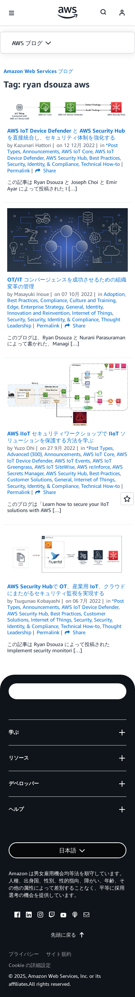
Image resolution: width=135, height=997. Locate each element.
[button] (67, 43)
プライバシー (24, 954)
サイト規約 (58, 954)
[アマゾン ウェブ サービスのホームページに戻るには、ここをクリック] (67, 12)
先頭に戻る (68, 935)
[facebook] (17, 916)
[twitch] (52, 916)
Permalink (18, 170)
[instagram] (40, 916)
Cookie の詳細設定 (30, 965)
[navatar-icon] (122, 13)
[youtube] (63, 916)
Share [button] (45, 170)
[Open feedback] (127, 498)
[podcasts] (75, 916)
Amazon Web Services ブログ (38, 71)
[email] (86, 916)
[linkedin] (29, 916)
